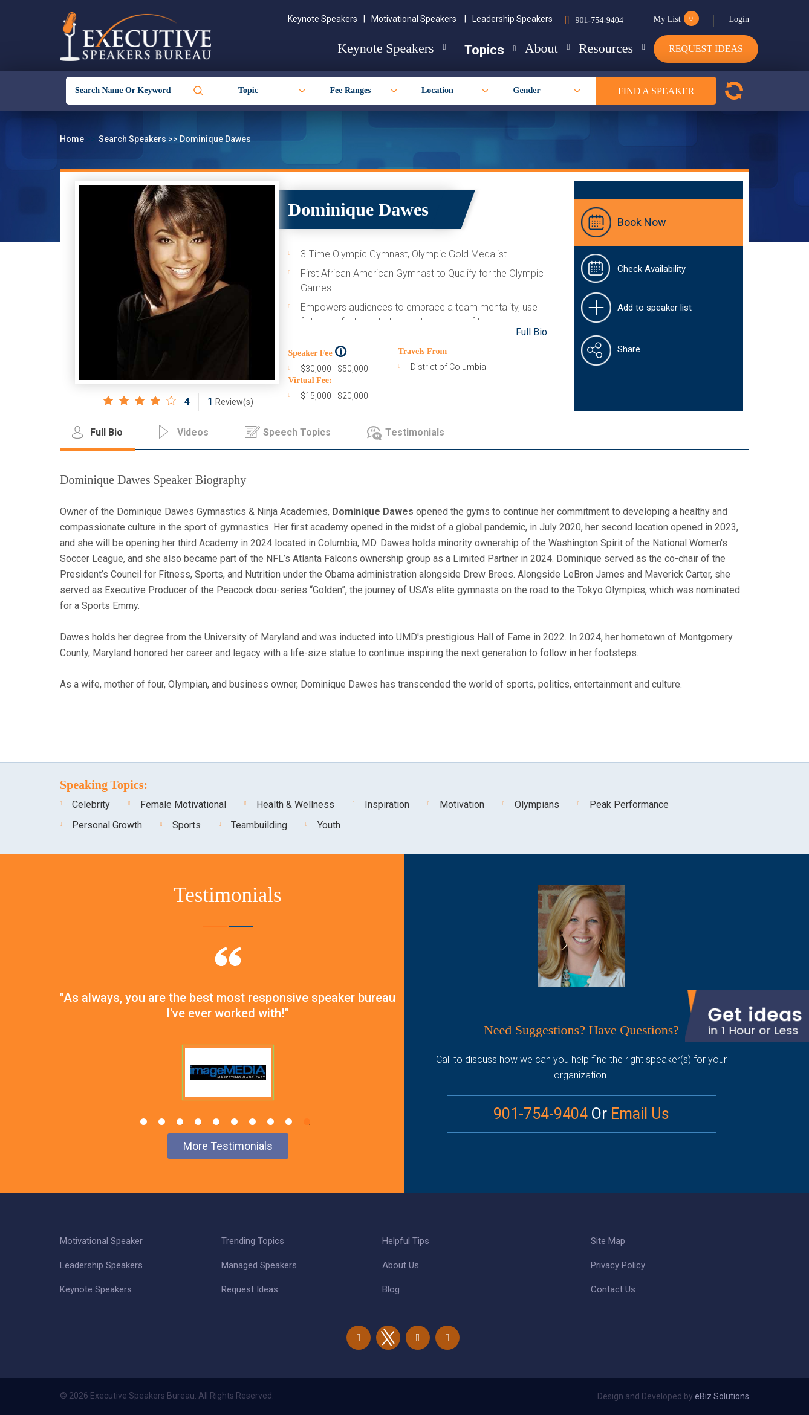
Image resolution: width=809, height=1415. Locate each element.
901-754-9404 (599, 20)
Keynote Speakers (326, 19)
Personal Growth (107, 825)
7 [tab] (252, 1121)
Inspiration (387, 804)
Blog (391, 1289)
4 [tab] (198, 1121)
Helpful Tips (405, 1241)
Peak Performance (629, 804)
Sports (186, 825)
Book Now (641, 222)
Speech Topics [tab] (297, 432)
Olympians (537, 804)
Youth (328, 825)
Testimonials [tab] (414, 432)
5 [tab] (216, 1121)
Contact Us (613, 1289)
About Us (400, 1265)
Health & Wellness (295, 804)
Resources (596, 48)
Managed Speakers (259, 1265)
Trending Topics (252, 1241)
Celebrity (91, 804)
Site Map (608, 1241)
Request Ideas (706, 49)
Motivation (462, 804)
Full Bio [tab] (106, 432)
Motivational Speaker (101, 1241)
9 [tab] (288, 1121)
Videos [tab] (193, 432)
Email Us (640, 1114)
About (522, 48)
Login (739, 19)
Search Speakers (133, 139)
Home (73, 139)
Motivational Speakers (418, 19)
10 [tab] (307, 1121)
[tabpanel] (227, 1039)
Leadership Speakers (512, 19)
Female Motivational (183, 804)
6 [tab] (234, 1121)
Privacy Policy (618, 1265)
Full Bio (531, 332)
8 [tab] (270, 1121)
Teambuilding (259, 825)
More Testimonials (228, 1145)
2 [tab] (161, 1121)
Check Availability (651, 268)
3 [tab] (180, 1121)
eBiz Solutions (722, 1396)
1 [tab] (143, 1121)
